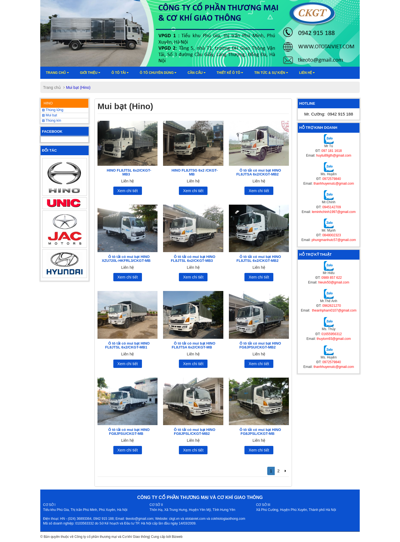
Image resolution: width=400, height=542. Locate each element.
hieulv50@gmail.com (333, 282)
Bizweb (177, 537)
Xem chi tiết (128, 191)
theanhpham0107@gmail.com (334, 310)
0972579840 (331, 179)
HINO (48, 103)
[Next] (285, 471)
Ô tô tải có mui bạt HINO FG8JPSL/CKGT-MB (260, 432)
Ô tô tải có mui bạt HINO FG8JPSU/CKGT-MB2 (260, 345)
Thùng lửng (52, 110)
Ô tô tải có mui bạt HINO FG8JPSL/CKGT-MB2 (194, 432)
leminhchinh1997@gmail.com (334, 212)
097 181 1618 (331, 151)
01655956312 (331, 334)
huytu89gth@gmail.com (333, 155)
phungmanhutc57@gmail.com (334, 240)
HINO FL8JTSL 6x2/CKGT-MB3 (129, 172)
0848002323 (331, 235)
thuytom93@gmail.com (334, 339)
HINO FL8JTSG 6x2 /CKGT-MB (195, 172)
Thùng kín (51, 120)
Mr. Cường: (328, 114)
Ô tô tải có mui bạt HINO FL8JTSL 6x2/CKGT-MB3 (193, 259)
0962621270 (331, 306)
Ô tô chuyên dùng (158, 73)
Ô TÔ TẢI (120, 73)
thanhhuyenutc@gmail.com (334, 183)
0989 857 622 (331, 278)
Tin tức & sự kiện (271, 73)
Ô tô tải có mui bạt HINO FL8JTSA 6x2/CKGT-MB (193, 345)
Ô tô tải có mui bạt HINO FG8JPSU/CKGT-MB (129, 432)
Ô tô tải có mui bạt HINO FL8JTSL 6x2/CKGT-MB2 (258, 259)
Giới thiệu (90, 73)
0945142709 (331, 207)
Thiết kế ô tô (230, 73)
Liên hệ (307, 73)
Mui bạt (49, 115)
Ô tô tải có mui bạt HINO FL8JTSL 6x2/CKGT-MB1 (127, 345)
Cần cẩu (196, 73)
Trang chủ (57, 73)
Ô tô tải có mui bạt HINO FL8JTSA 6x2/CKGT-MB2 (258, 172)
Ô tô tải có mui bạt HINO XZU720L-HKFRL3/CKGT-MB (126, 259)
